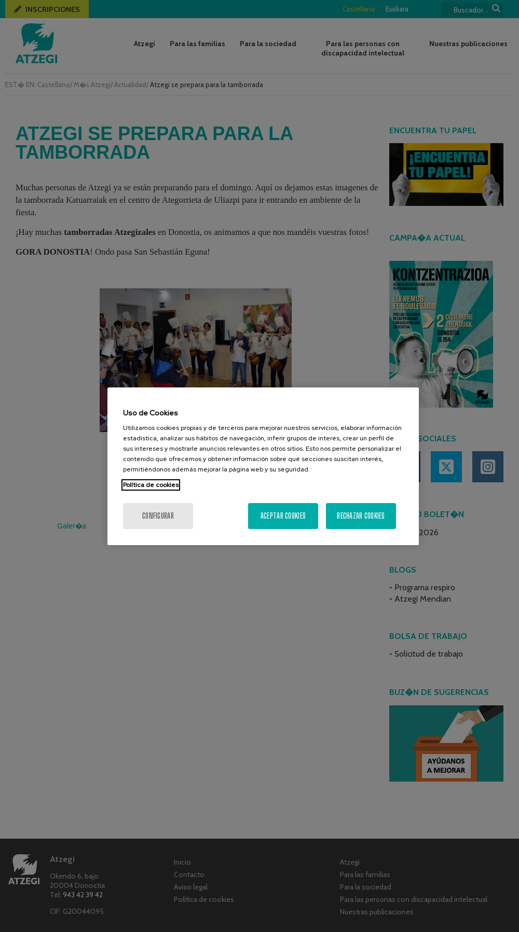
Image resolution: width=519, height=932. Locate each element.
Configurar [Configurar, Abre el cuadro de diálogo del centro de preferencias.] (158, 515)
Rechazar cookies (361, 515)
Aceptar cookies (283, 515)
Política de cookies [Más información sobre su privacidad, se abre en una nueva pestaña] (151, 485)
